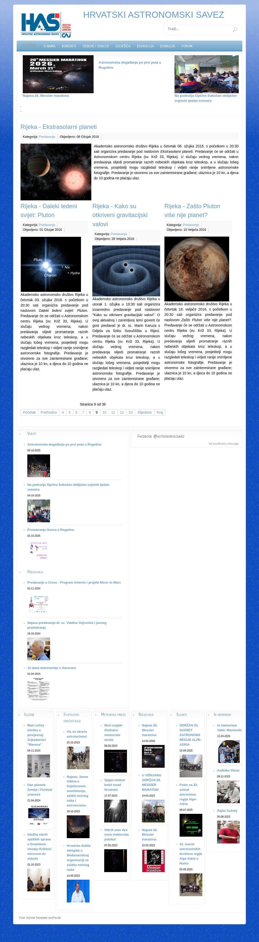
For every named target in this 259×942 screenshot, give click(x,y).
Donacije (167, 46)
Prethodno (49, 412)
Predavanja (47, 137)
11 (113, 412)
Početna (29, 45)
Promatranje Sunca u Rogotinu (50, 530)
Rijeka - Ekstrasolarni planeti (58, 126)
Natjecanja (146, 714)
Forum (186, 46)
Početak (29, 412)
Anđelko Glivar (228, 770)
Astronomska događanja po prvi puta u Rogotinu (64, 444)
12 (122, 412)
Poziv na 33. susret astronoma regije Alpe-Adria (189, 794)
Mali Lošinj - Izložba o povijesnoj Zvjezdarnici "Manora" (36, 735)
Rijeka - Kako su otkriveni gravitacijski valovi (119, 215)
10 (104, 412)
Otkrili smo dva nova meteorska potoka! (116, 834)
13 (131, 412)
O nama (49, 46)
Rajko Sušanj (227, 811)
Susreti (181, 714)
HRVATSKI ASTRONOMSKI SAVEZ (153, 15)
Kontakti (69, 46)
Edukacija (145, 46)
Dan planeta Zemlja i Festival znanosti (39, 789)
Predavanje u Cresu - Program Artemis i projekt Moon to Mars (74, 582)
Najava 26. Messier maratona (150, 834)
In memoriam (222, 714)
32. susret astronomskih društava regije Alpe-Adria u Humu (191, 853)
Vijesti (31, 433)
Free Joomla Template (33, 917)
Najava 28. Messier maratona (46, 96)
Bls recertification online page (224, 444)
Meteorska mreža (113, 714)
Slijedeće (144, 412)
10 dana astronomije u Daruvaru (51, 668)
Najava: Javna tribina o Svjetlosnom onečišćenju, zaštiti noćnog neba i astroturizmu (77, 791)
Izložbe (29, 714)
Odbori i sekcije (95, 46)
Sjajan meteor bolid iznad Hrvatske (114, 785)
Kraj (160, 412)
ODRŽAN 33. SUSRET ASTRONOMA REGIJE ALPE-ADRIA (191, 735)
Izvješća (123, 46)
